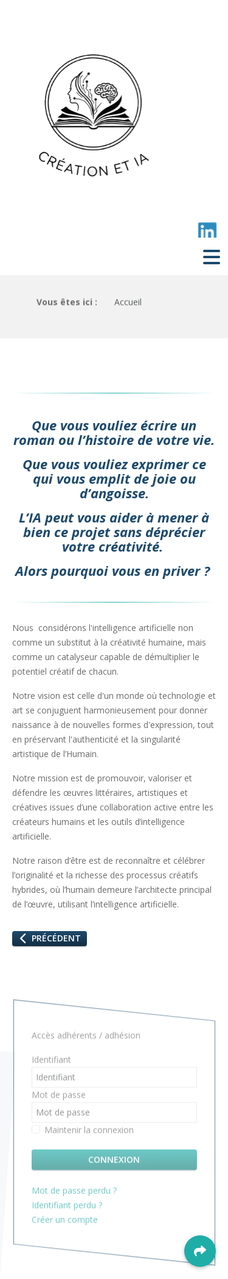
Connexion (114, 1161)
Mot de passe (59, 1097)
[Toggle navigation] (211, 256)
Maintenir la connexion (89, 1132)
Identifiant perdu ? (67, 1207)
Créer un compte (66, 1221)
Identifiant (51, 1061)
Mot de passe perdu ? (74, 1192)
